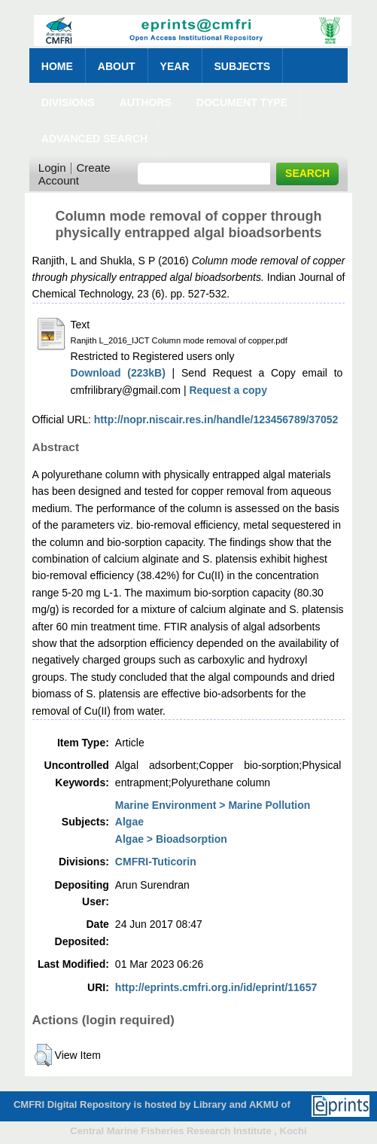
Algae (129, 822)
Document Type (241, 102)
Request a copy (227, 390)
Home (57, 66)
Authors (146, 102)
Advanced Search (94, 139)
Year (175, 66)
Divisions (68, 102)
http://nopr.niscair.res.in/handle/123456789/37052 (216, 419)
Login (52, 167)
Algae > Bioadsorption (171, 839)
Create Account (74, 174)
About (116, 66)
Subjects (242, 66)
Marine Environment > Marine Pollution (212, 805)
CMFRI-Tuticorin (155, 862)
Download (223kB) (118, 373)
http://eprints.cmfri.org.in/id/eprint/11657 (216, 987)
